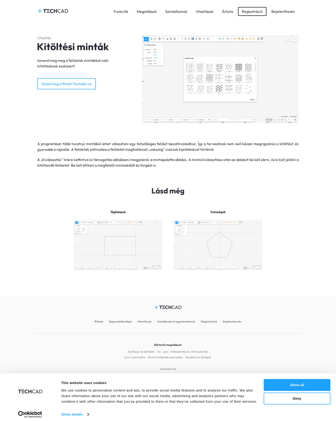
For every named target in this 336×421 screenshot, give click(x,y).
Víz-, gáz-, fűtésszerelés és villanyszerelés (182, 351)
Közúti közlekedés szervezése (165, 357)
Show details (72, 412)
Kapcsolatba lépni (120, 321)
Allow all (297, 382)
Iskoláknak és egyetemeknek (176, 321)
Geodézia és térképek (198, 357)
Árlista (227, 11)
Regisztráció (252, 11)
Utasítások (205, 11)
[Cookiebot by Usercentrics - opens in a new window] (30, 411)
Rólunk (98, 321)
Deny (297, 396)
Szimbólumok (176, 11)
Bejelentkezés (283, 11)
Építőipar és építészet (141, 351)
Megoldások (147, 11)
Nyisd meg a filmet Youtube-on (66, 83)
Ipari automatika (135, 357)
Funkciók (121, 11)
